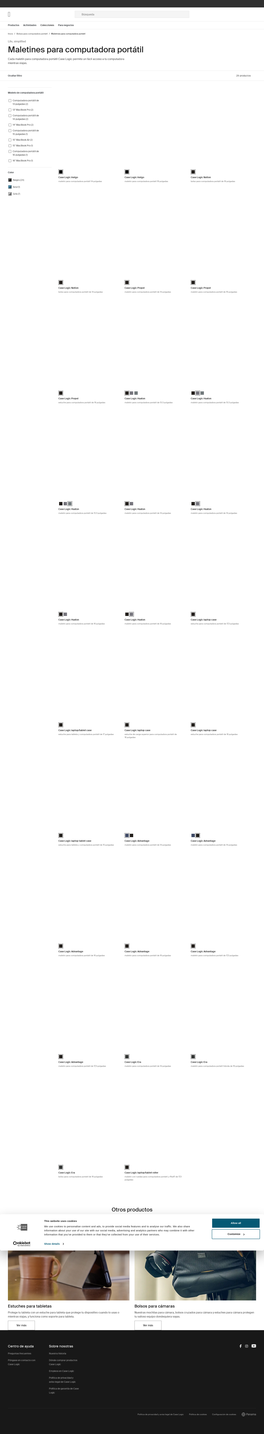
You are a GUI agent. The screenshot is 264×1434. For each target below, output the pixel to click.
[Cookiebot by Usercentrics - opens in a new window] (22, 1427)
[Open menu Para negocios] (68, 25)
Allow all (236, 1406)
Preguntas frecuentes (19, 1353)
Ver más (21, 1325)
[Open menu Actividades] (31, 25)
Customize (236, 1417)
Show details (52, 1427)
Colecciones (47, 25)
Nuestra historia (57, 1353)
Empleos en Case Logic (61, 1371)
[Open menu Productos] (15, 25)
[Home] (41, 14)
